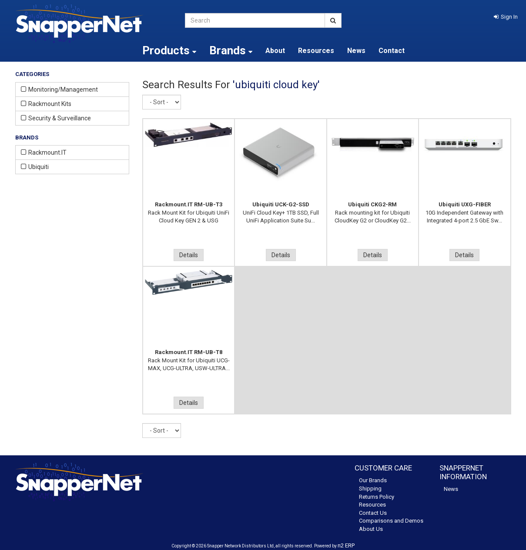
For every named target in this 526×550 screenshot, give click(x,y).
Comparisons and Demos (391, 520)
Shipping (370, 488)
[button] (506, 16)
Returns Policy (376, 497)
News (356, 50)
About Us (371, 529)
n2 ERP (346, 545)
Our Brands (373, 480)
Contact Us (373, 513)
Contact (392, 50)
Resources (316, 50)
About (275, 50)
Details (188, 255)
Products (169, 50)
